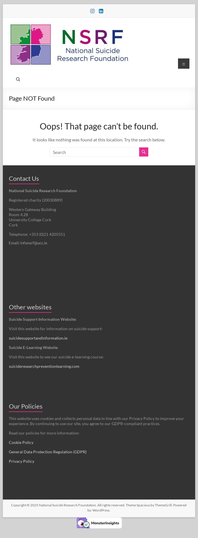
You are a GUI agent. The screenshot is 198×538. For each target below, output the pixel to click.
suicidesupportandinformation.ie (38, 338)
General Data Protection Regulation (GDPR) (48, 451)
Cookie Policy (21, 442)
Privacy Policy (21, 461)
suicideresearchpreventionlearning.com (44, 366)
